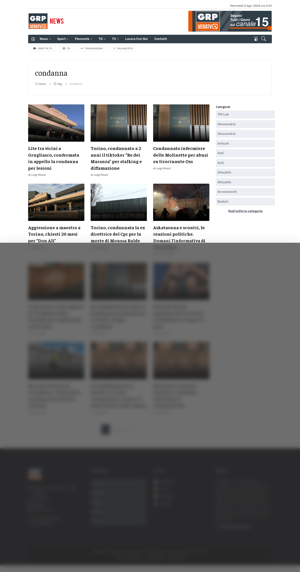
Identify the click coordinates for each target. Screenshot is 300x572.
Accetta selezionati (258, 518)
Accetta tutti (258, 504)
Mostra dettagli (227, 557)
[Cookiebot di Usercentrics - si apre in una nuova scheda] (35, 557)
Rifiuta (258, 531)
